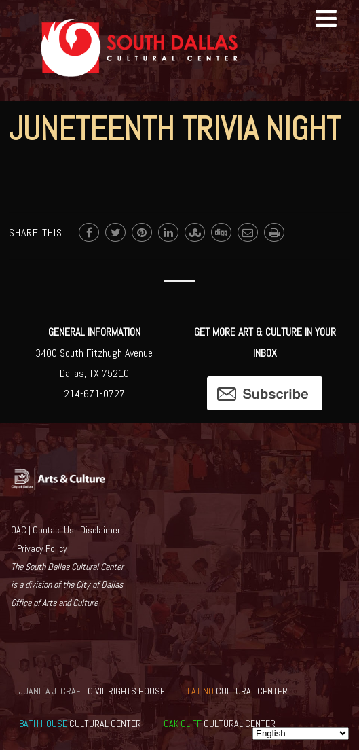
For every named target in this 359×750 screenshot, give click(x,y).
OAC (18, 530)
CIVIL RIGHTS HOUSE (92, 691)
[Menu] (326, 19)
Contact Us (53, 530)
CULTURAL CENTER (237, 691)
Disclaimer (100, 530)
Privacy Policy (42, 548)
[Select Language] (300, 733)
